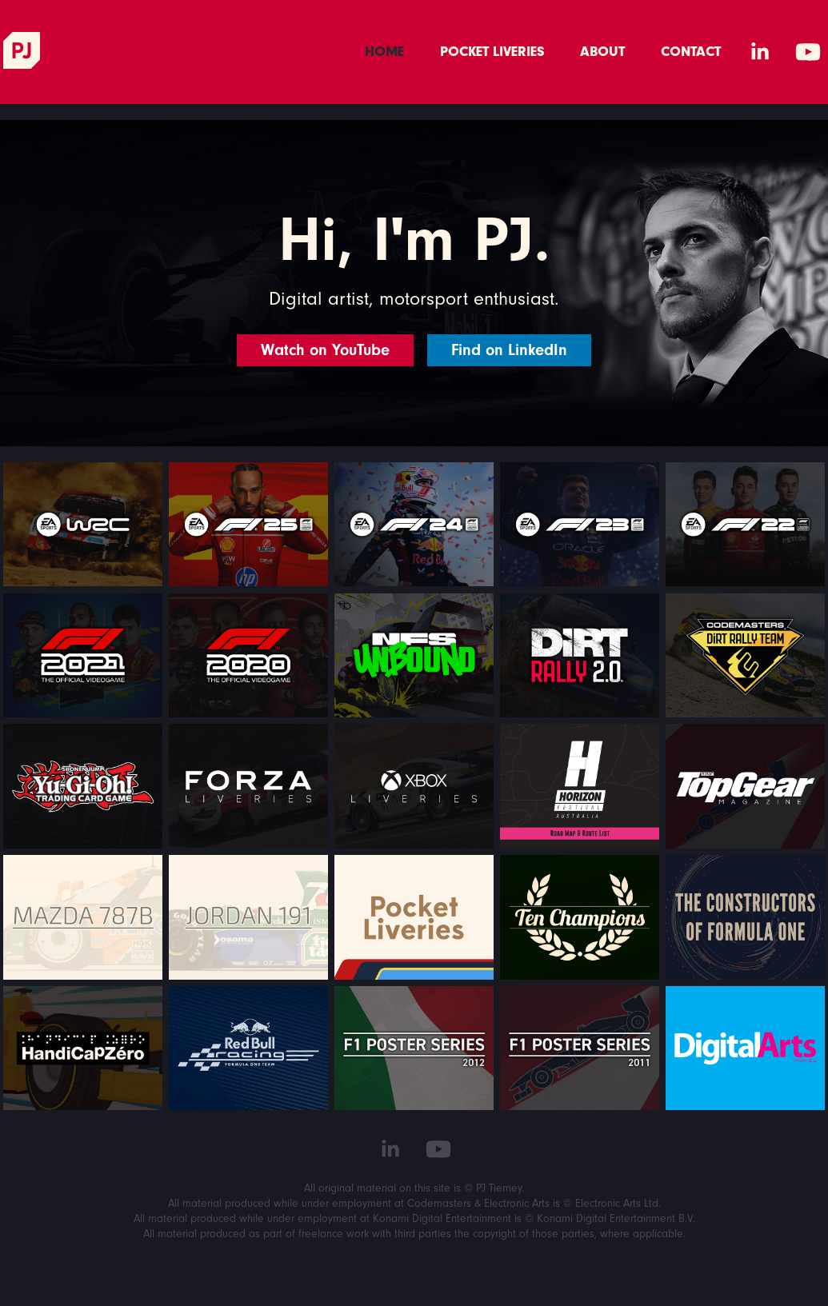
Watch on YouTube (325, 350)
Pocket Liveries (492, 51)
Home (384, 51)
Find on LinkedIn (509, 350)
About (602, 51)
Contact (691, 51)
